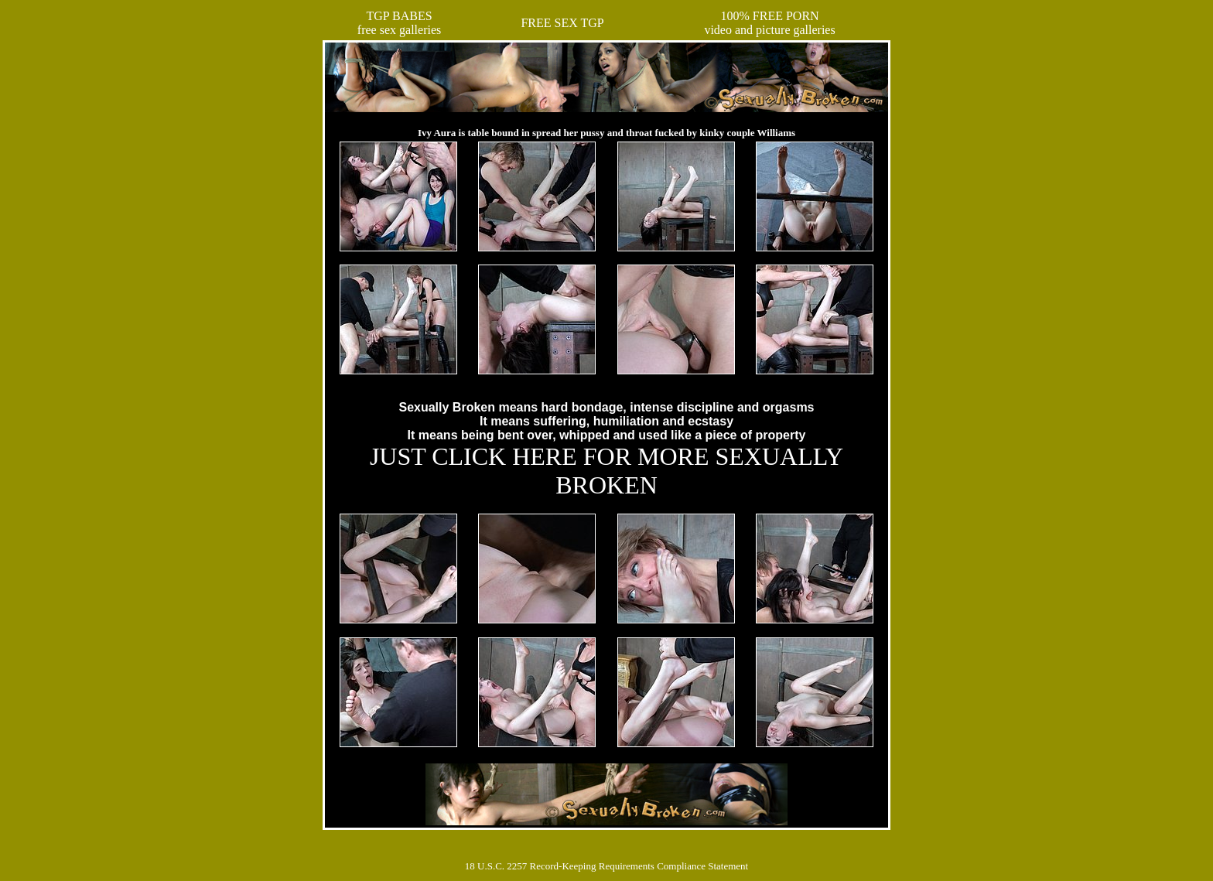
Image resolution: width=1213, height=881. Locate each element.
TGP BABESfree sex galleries (399, 22)
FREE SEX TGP (562, 22)
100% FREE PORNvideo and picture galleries (769, 22)
